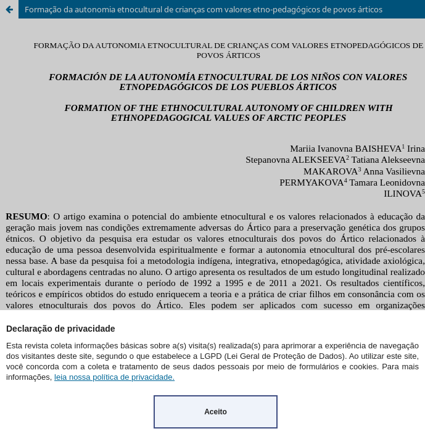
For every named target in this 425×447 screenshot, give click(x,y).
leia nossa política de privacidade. (114, 377)
